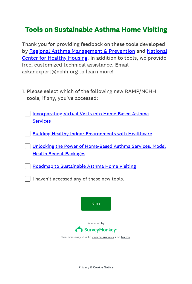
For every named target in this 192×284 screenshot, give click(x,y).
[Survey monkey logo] (96, 229)
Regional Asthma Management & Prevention (82, 50)
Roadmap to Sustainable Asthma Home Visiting (84, 166)
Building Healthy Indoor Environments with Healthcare (92, 133)
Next (96, 203)
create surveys (103, 237)
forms (125, 237)
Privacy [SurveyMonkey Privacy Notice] (84, 267)
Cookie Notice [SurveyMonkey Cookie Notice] (103, 267)
